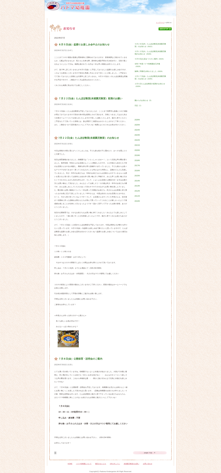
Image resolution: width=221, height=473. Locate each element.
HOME (54, 17)
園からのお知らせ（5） (144, 100)
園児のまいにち (95, 17)
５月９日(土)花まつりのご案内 (150, 59)
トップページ (160, 22)
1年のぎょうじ (118, 17)
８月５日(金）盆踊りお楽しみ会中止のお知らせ (84, 44)
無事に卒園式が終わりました (149, 71)
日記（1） (138, 105)
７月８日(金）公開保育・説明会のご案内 (80, 358)
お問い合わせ (163, 17)
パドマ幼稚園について (73, 17)
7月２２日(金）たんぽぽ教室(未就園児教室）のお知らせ (88, 137)
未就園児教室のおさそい (140, 17)
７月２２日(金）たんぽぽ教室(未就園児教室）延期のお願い (90, 98)
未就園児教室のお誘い (131, 464)
